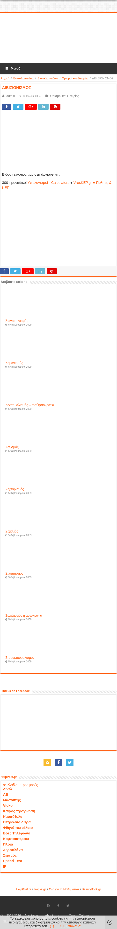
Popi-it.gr (40, 889)
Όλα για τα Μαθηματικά (64, 889)
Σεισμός (10, 855)
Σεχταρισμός (14, 489)
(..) (52, 926)
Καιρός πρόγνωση (19, 811)
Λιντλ (7, 789)
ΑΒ (5, 794)
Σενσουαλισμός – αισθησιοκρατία (29, 405)
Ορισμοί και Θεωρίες (75, 78)
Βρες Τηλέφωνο (16, 833)
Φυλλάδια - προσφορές (20, 785)
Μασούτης (12, 800)
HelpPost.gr (23, 889)
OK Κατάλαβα (70, 926)
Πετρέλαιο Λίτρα (16, 822)
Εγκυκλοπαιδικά (47, 78)
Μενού (12, 68)
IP (4, 866)
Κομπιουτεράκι (16, 839)
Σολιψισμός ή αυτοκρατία (23, 615)
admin (10, 96)
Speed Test (12, 861)
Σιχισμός (11, 531)
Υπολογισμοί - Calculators (48, 182)
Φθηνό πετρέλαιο (18, 828)
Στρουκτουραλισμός (19, 658)
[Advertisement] (58, 38)
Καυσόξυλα (12, 816)
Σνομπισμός (14, 573)
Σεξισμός (11, 447)
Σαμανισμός (14, 363)
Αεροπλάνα (13, 850)
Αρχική (4, 78)
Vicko (8, 805)
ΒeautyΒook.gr (91, 889)
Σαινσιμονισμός (16, 321)
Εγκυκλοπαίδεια (23, 78)
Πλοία (8, 844)
